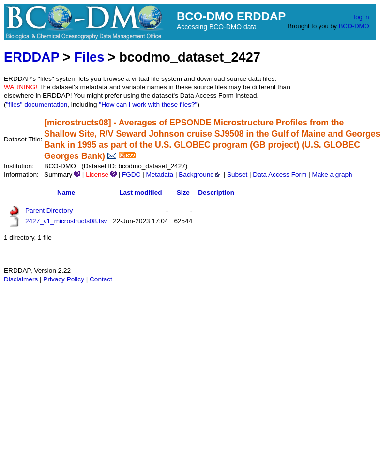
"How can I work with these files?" (148, 104)
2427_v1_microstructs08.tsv (66, 221)
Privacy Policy (63, 279)
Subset (237, 174)
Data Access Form (279, 174)
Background (200, 174)
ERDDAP (31, 56)
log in (361, 17)
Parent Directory (49, 210)
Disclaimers (21, 279)
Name (66, 192)
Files (89, 56)
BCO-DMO (354, 26)
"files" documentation (37, 104)
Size (183, 192)
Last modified (140, 192)
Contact (101, 279)
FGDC (131, 174)
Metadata (159, 174)
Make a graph (332, 174)
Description (216, 192)
